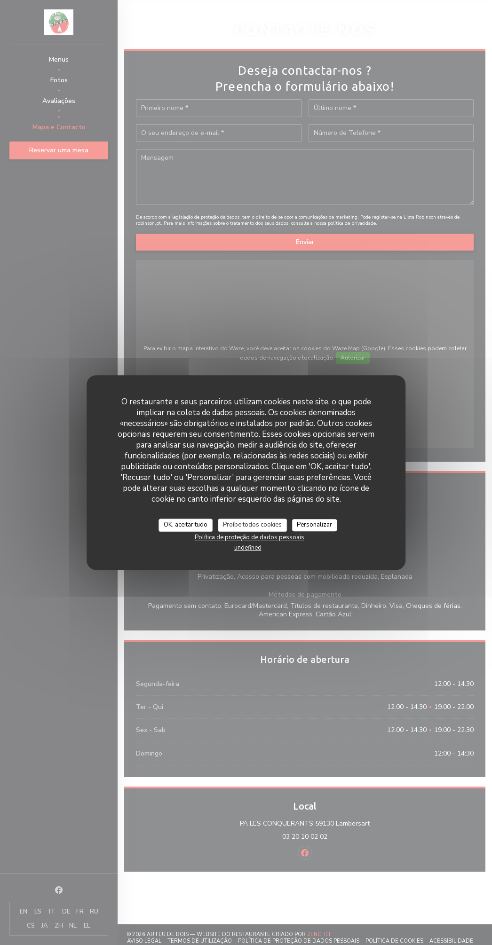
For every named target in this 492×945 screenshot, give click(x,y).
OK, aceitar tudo (185, 524)
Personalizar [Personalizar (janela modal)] (314, 524)
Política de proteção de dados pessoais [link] (249, 537)
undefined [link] (248, 547)
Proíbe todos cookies (252, 524)
